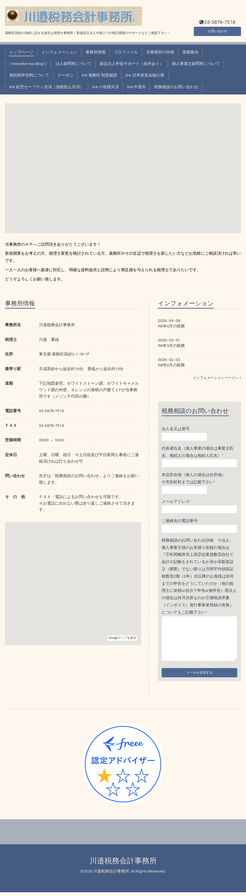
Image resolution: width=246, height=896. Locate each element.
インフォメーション (59, 52)
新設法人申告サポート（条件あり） (132, 64)
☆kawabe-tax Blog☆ (28, 64)
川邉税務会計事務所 (123, 865)
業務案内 (190, 52)
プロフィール (126, 52)
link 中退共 (136, 87)
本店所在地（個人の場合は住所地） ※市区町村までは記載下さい (198, 478)
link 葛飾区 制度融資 (99, 75)
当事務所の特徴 (160, 52)
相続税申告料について (29, 75)
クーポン (65, 75)
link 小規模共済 (105, 87)
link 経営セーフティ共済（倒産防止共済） (46, 87)
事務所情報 (96, 52)
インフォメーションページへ (217, 378)
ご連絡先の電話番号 (180, 521)
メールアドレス (176, 502)
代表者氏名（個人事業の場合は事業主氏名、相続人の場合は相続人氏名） (198, 452)
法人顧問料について (73, 64)
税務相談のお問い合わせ (176, 87)
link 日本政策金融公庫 (144, 75)
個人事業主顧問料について (196, 64)
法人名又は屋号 (176, 429)
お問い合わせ (218, 30)
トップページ (21, 52)
